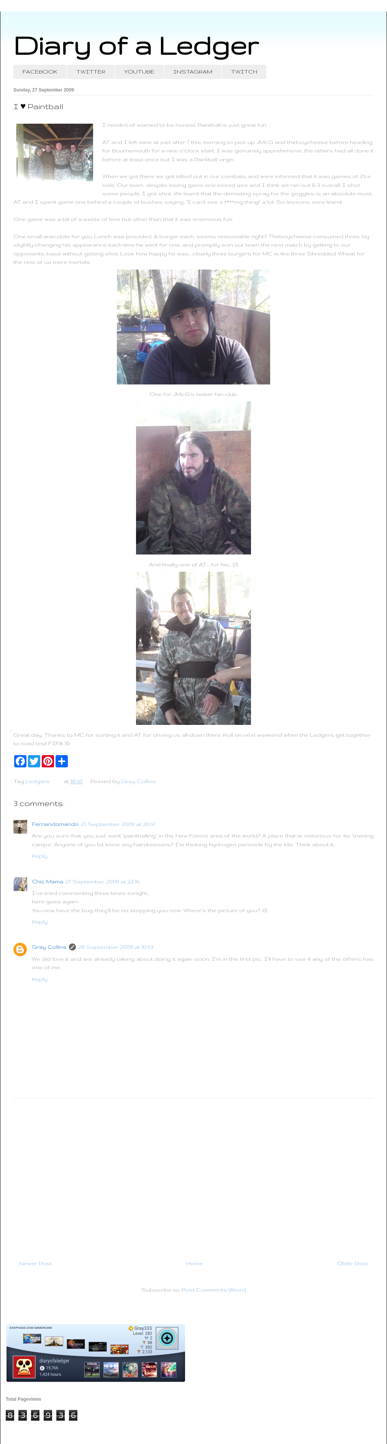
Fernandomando (55, 824)
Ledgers (38, 781)
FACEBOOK (40, 72)
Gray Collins (49, 947)
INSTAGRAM (192, 72)
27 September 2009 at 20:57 (118, 824)
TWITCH (244, 72)
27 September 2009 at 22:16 (102, 881)
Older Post (352, 1263)
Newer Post (35, 1263)
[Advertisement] (193, 1176)
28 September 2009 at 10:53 (115, 947)
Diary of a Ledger (136, 45)
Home (194, 1263)
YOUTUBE (139, 72)
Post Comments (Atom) (214, 1290)
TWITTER (90, 72)
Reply (40, 856)
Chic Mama (47, 881)
